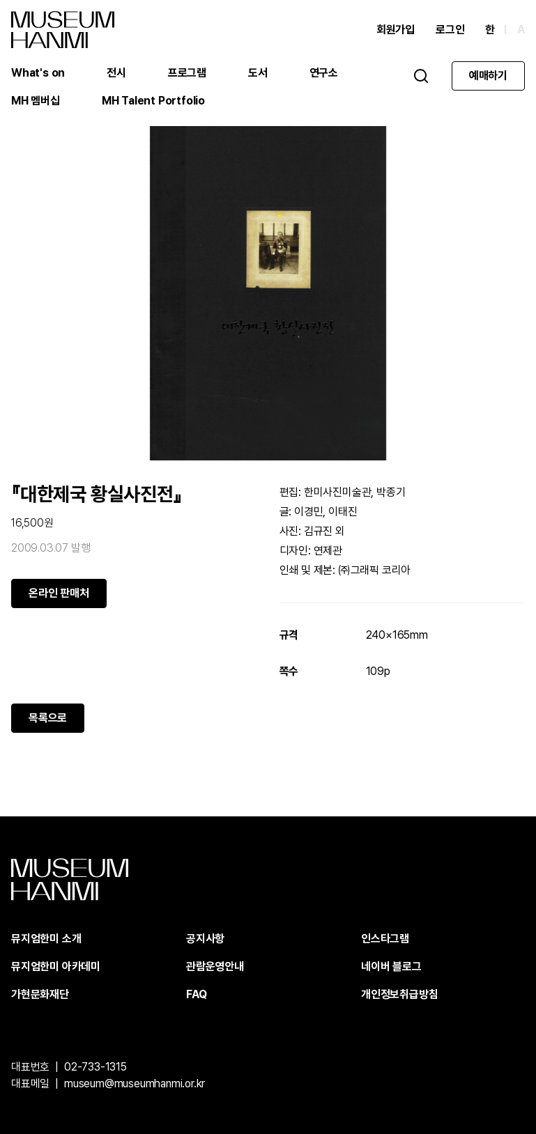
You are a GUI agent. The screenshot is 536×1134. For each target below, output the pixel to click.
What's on (38, 72)
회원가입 (395, 29)
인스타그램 (385, 938)
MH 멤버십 (35, 100)
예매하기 (488, 75)
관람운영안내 (215, 966)
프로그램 (187, 72)
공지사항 (205, 938)
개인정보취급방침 (399, 994)
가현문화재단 (40, 994)
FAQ (196, 994)
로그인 (450, 29)
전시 (116, 72)
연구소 (323, 72)
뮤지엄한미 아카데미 (55, 966)
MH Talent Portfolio (153, 100)
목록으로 (48, 717)
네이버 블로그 (391, 966)
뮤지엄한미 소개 (46, 938)
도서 (258, 72)
